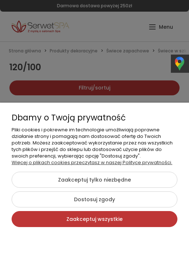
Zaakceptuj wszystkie (94, 219)
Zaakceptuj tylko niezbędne (94, 179)
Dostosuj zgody (94, 199)
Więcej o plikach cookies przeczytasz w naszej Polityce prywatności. (92, 162)
